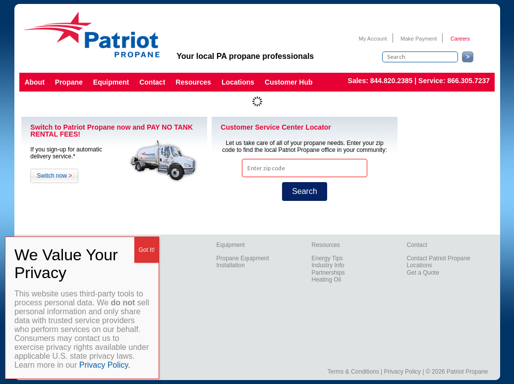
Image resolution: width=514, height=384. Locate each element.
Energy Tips (327, 258)
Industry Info (328, 265)
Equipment (111, 82)
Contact (152, 82)
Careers (460, 39)
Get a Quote (423, 272)
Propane (69, 82)
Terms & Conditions (353, 371)
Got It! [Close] (146, 249)
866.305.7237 (468, 81)
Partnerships (328, 272)
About (34, 82)
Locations (238, 82)
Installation (231, 265)
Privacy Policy (402, 371)
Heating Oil (326, 279)
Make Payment (418, 39)
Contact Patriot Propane (438, 258)
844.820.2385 (391, 81)
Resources (193, 82)
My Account (373, 39)
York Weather (451, 196)
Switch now (54, 175)
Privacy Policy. (104, 365)
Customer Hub (288, 82)
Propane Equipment (243, 258)
